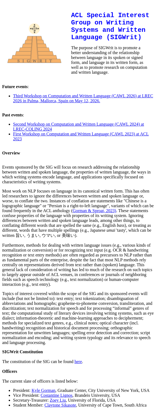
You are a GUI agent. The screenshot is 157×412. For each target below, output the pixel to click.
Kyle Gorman (44, 390)
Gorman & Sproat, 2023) (94, 210)
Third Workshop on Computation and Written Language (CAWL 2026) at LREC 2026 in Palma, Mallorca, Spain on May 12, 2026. (83, 98)
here (78, 361)
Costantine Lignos (56, 395)
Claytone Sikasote (60, 405)
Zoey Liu (58, 400)
